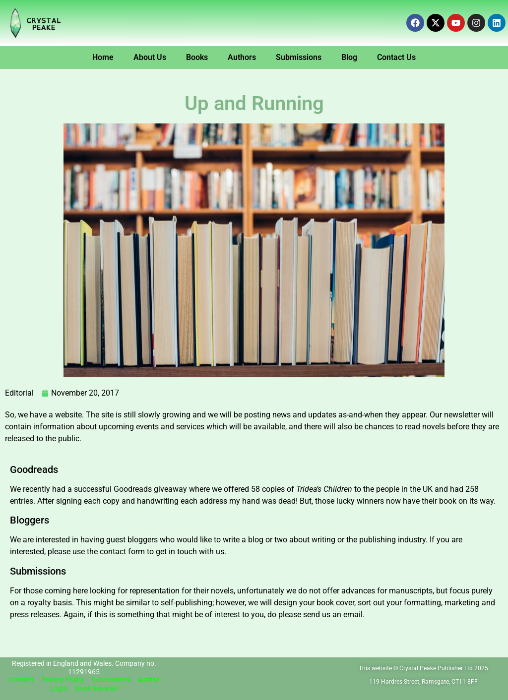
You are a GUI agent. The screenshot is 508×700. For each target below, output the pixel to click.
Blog (349, 57)
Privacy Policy (62, 680)
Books (197, 57)
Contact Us (396, 57)
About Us (149, 57)
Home (103, 57)
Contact (21, 680)
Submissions (298, 57)
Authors (242, 57)
